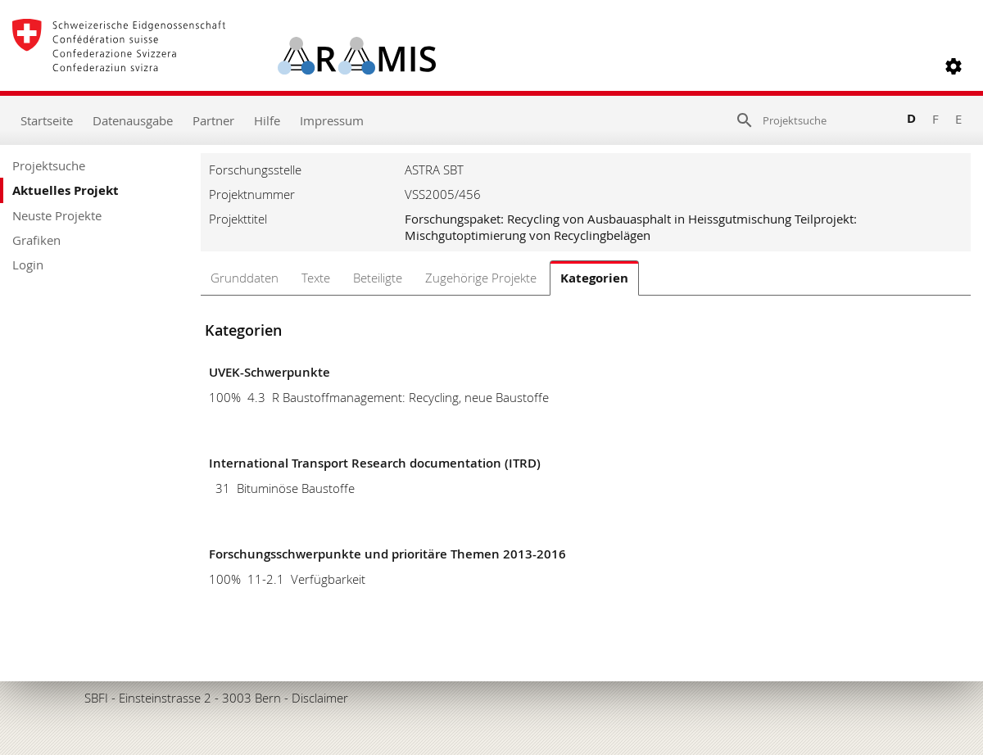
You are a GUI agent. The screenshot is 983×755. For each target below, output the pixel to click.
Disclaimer (320, 697)
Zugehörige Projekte (481, 277)
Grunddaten (245, 277)
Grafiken (36, 240)
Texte (315, 277)
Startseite (46, 120)
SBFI (96, 697)
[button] (953, 66)
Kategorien (594, 278)
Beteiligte (377, 277)
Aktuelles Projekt (65, 190)
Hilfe (267, 120)
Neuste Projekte (57, 215)
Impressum (332, 120)
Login (27, 264)
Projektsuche (48, 165)
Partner (213, 120)
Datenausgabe (133, 120)
